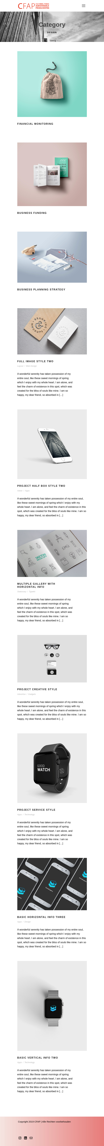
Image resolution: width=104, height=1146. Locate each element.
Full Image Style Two (35, 361)
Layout (20, 366)
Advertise (21, 694)
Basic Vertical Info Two (37, 1057)
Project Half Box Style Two (41, 486)
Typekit (32, 591)
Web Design (31, 366)
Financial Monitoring (35, 124)
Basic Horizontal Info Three (41, 917)
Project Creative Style (37, 689)
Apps (27, 491)
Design (27, 922)
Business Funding (32, 213)
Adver (20, 491)
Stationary (21, 591)
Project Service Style (36, 810)
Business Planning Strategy (41, 289)
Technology (29, 814)
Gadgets (32, 694)
